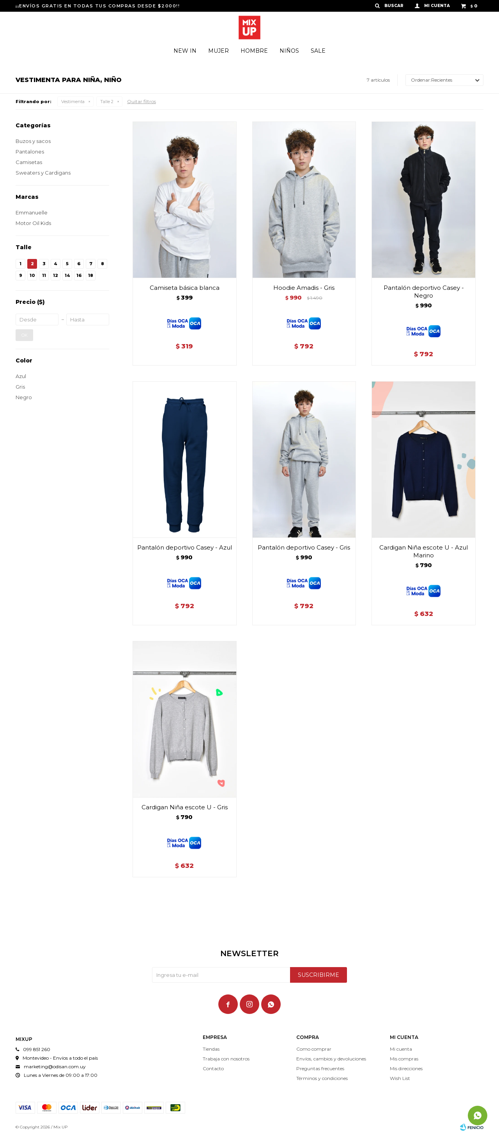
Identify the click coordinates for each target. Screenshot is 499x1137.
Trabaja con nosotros (226, 1059)
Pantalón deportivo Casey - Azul (184, 547)
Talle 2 (106, 101)
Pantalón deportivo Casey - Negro (424, 291)
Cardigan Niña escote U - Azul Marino (423, 551)
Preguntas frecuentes (320, 1068)
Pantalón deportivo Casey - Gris (304, 547)
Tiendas (211, 1049)
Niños (289, 50)
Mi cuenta (401, 1049)
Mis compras (404, 1059)
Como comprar (313, 1049)
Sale (318, 50)
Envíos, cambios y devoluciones (331, 1059)
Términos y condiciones (322, 1078)
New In (184, 50)
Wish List (400, 1078)
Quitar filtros (141, 101)
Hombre (254, 50)
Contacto (213, 1068)
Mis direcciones (406, 1068)
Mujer (218, 50)
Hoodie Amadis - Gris (303, 287)
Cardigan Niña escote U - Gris (185, 807)
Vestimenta (73, 101)
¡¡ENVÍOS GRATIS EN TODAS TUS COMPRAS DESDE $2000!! (98, 6)
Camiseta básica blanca (184, 287)
